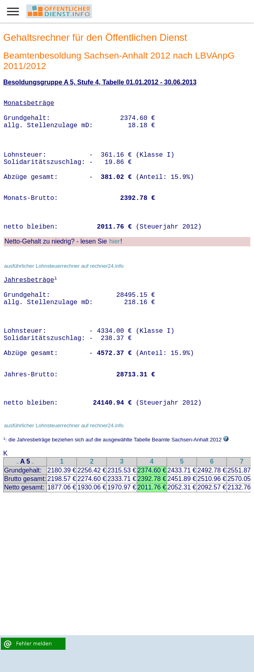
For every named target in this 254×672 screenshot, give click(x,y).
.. (18, 462)
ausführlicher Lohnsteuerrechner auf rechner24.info (64, 266)
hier (114, 241)
